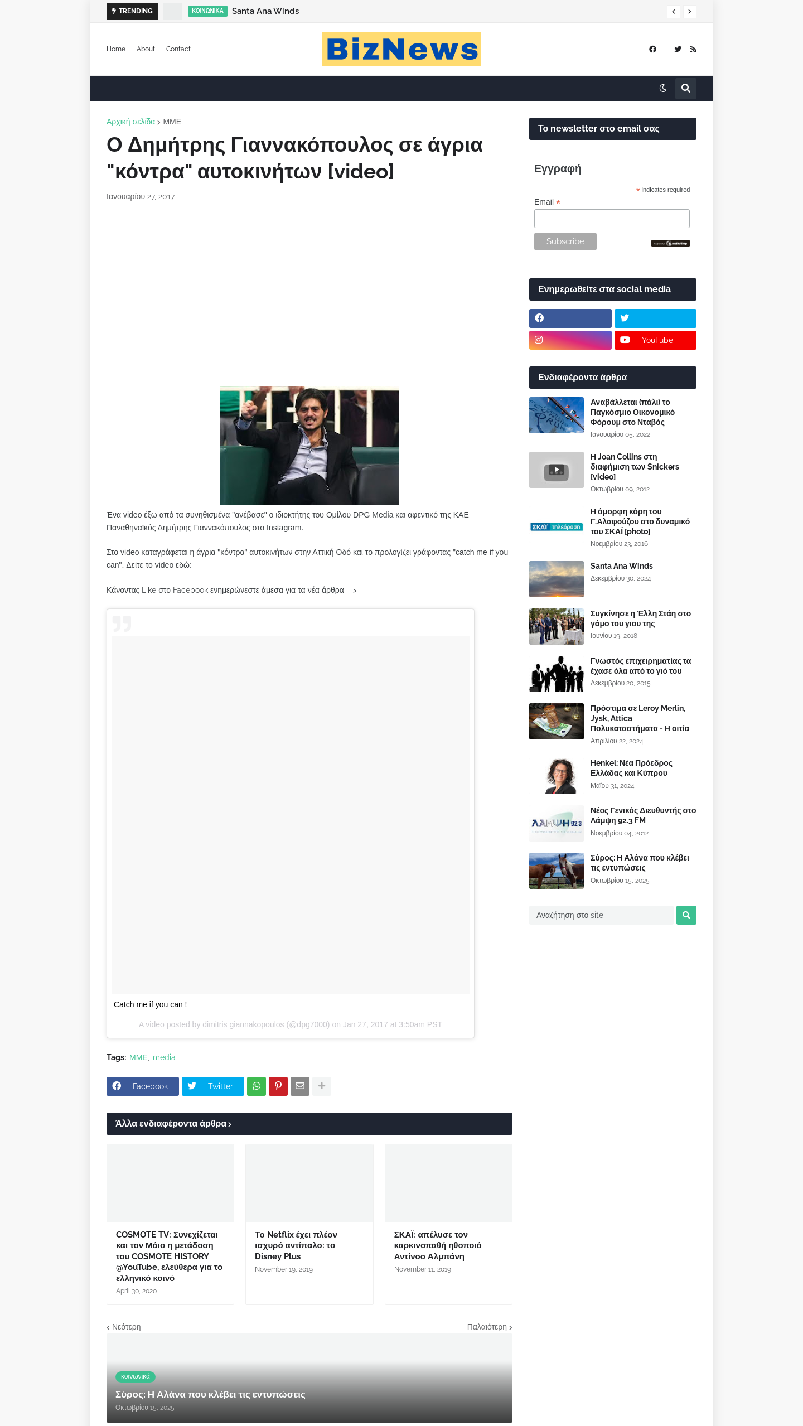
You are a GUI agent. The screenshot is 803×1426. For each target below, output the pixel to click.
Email (547, 202)
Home (116, 49)
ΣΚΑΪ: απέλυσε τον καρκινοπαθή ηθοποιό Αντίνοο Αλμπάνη (438, 1245)
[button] (673, 11)
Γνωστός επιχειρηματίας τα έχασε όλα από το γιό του (641, 665)
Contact (178, 49)
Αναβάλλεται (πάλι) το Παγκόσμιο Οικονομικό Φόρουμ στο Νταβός (633, 412)
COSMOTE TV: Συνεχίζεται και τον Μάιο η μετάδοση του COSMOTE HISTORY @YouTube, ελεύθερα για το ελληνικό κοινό (169, 1256)
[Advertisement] (309, 294)
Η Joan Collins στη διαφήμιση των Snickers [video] (635, 466)
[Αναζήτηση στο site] (601, 915)
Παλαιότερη (487, 1326)
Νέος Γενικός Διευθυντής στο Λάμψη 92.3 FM (643, 815)
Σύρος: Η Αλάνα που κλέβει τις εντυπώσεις (640, 862)
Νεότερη (126, 1326)
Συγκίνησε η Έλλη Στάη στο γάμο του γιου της (641, 618)
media (164, 1057)
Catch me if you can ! (150, 1004)
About (146, 49)
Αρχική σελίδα (131, 121)
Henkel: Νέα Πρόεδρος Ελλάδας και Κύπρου (632, 767)
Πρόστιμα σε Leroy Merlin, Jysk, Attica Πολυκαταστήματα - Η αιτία (640, 718)
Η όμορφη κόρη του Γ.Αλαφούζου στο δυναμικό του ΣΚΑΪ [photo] (640, 521)
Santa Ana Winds (265, 11)
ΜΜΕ (172, 121)
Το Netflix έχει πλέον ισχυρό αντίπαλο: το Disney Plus (296, 1245)
